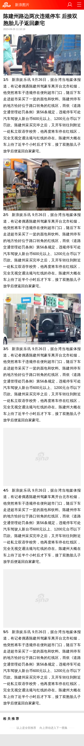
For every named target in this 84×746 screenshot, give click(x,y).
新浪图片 (22, 5)
